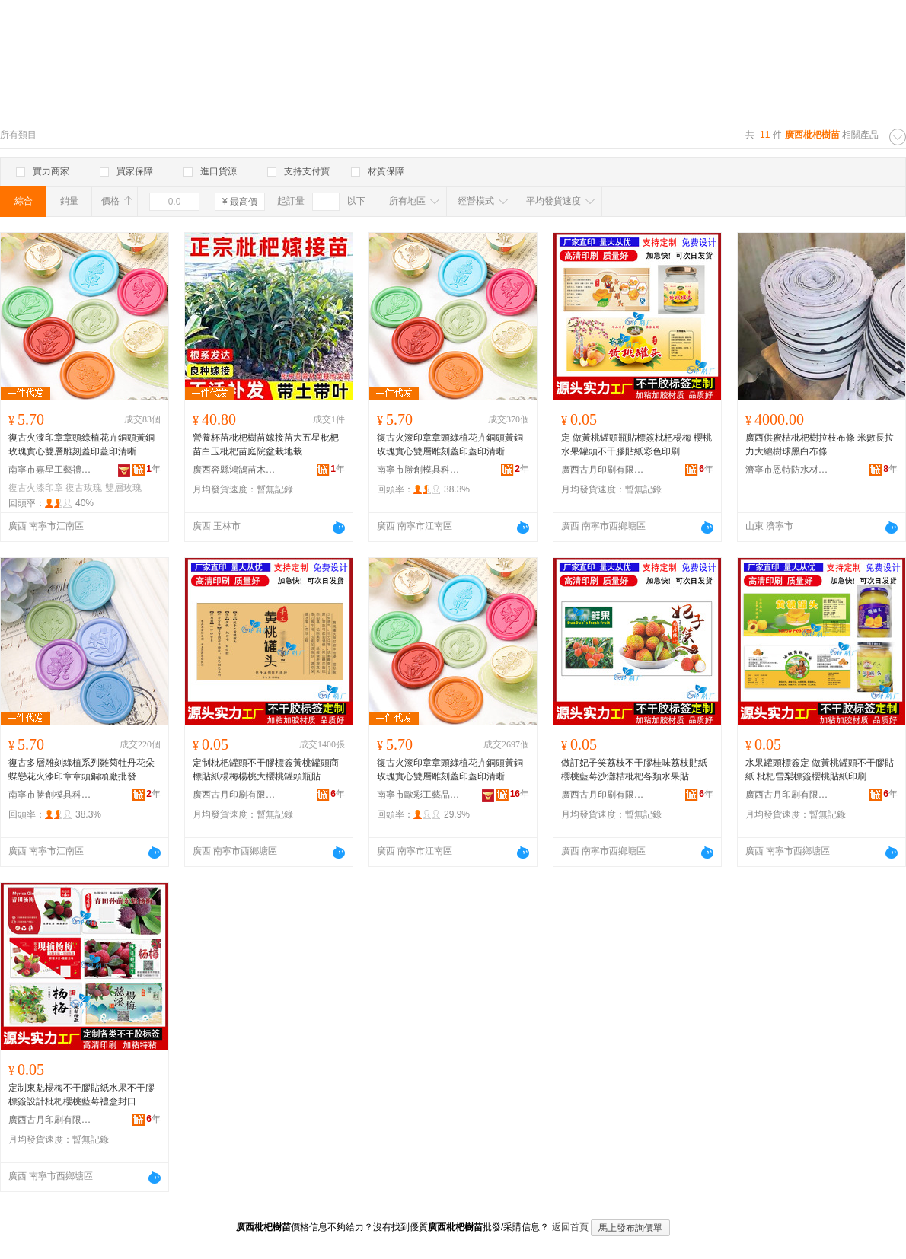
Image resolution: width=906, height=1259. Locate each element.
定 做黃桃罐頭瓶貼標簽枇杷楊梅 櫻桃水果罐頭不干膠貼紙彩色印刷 (636, 444)
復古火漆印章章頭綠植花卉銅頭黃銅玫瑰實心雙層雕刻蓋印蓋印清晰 (81, 444)
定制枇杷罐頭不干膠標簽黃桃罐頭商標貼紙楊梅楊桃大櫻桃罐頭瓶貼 (266, 769)
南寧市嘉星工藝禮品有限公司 (50, 469)
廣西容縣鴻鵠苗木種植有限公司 (234, 469)
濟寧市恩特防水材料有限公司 (787, 469)
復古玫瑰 (83, 488)
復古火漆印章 (35, 488)
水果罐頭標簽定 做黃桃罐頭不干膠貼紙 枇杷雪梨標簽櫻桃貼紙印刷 (819, 769)
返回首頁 (570, 1227)
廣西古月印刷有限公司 (603, 469)
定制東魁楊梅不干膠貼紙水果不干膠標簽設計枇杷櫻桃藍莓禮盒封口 (81, 1094)
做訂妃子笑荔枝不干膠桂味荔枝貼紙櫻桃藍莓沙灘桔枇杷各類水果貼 (634, 769)
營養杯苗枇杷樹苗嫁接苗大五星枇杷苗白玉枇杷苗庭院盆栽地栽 (266, 444)
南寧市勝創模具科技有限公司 (419, 469)
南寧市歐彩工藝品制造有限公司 (419, 794)
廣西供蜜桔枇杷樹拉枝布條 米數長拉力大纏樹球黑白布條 (819, 444)
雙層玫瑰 (123, 488)
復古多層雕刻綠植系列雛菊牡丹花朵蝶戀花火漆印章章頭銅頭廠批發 (81, 769)
